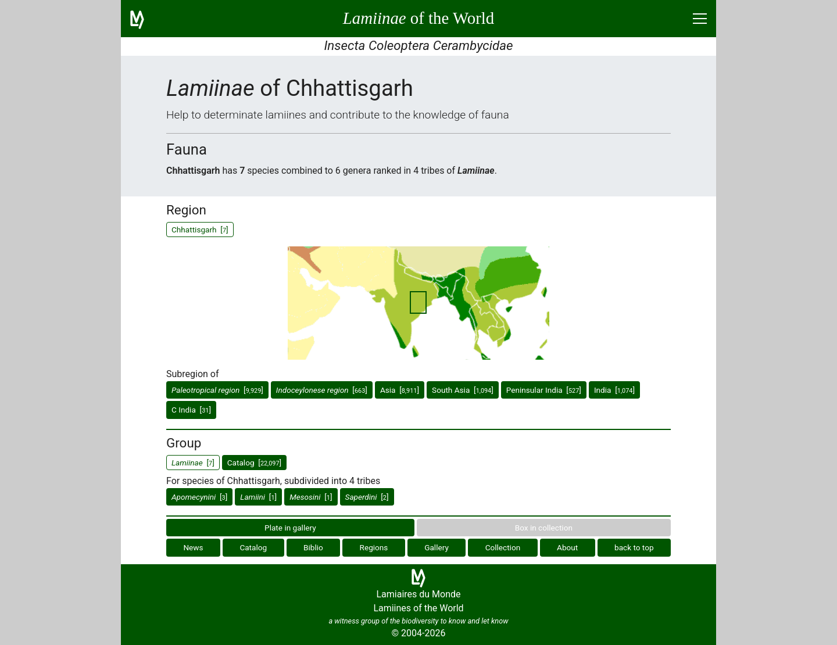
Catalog (253, 547)
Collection (503, 547)
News (193, 547)
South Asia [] (462, 390)
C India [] (191, 409)
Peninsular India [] (543, 390)
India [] (614, 390)
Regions (374, 547)
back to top (634, 547)
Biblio (313, 547)
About (567, 547)
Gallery (436, 547)
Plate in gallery (290, 527)
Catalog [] (254, 462)
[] (217, 390)
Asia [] (399, 390)
